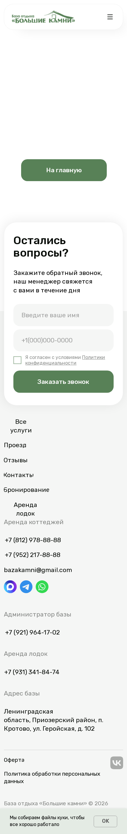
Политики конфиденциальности (65, 360)
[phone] (63, 340)
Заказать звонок (63, 381)
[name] (63, 315)
